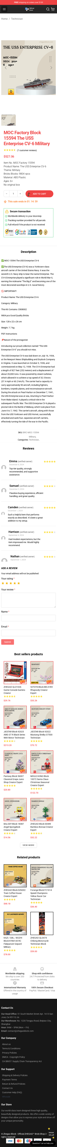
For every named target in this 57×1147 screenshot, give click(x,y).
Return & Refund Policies (13, 1084)
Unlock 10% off (51, 1134)
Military (32, 437)
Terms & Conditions (11, 1048)
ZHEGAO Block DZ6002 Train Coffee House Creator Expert (15, 893)
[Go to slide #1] (8, 120)
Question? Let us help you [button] (42, 1143)
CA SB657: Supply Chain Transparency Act (22, 1061)
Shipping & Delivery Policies (15, 1075)
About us (6, 1044)
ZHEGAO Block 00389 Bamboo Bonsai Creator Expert (41, 827)
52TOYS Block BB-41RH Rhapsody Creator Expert (41, 690)
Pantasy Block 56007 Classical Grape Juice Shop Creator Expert (14, 779)
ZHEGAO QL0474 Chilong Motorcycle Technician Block (39, 941)
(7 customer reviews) (27, 150)
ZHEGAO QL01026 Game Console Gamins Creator (14, 690)
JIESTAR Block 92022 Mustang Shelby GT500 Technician (41, 734)
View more (28, 845)
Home (4, 18)
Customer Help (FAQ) (12, 1092)
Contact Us (7, 1088)
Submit (7, 642)
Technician (17, 18)
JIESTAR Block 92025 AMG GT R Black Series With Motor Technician (14, 734)
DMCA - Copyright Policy (13, 1057)
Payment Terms (9, 1079)
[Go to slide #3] (40, 120)
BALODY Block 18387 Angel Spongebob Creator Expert (14, 827)
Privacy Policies (9, 1053)
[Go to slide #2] (24, 120)
